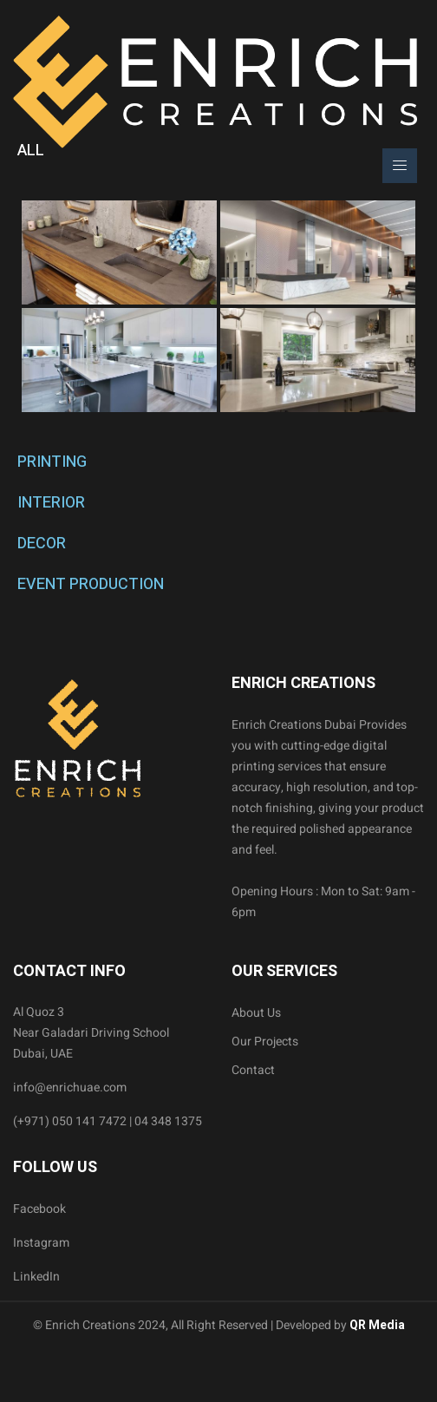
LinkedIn (36, 1277)
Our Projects (265, 1041)
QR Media (376, 1325)
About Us (256, 1013)
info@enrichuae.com (70, 1087)
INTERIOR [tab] (51, 502)
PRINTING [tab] (52, 462)
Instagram (41, 1243)
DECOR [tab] (41, 543)
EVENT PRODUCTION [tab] (90, 584)
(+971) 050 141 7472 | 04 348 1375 (107, 1121)
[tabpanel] (218, 306)
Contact (253, 1070)
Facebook (39, 1209)
